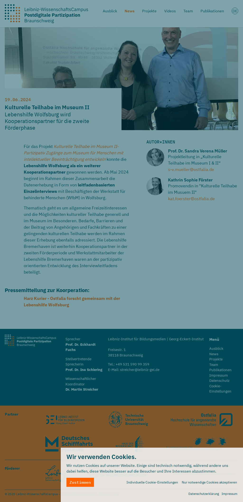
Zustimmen (80, 483)
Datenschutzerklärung (203, 495)
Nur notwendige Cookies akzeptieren (209, 483)
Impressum (229, 495)
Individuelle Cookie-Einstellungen (152, 483)
